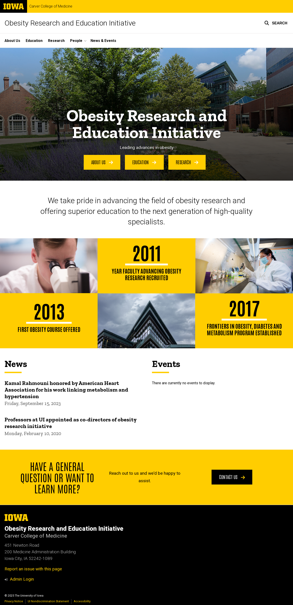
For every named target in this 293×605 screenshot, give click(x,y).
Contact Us (232, 477)
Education (144, 162)
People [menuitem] (76, 40)
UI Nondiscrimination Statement (48, 601)
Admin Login (22, 579)
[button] (276, 23)
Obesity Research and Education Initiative (70, 23)
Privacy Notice (14, 601)
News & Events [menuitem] (103, 40)
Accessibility (82, 601)
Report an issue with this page (33, 569)
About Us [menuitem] (12, 40)
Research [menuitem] (56, 40)
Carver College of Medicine (50, 6)
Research (187, 162)
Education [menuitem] (34, 40)
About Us (102, 162)
